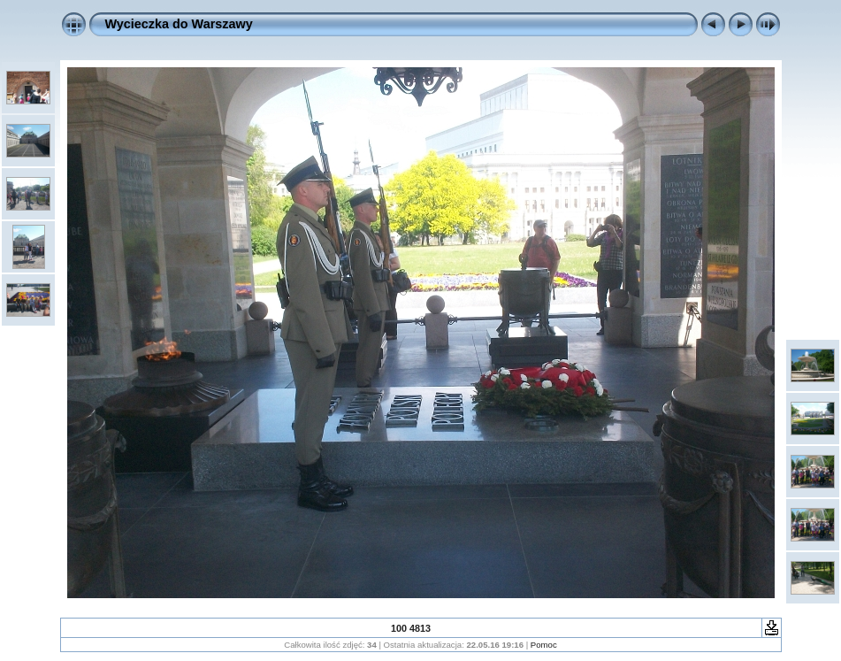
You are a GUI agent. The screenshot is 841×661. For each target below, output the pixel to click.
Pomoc (544, 644)
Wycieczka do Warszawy (179, 24)
